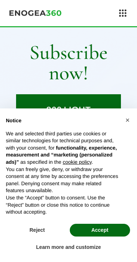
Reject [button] (37, 230)
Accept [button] (100, 230)
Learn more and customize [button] (68, 247)
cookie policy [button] (77, 162)
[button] (127, 120)
